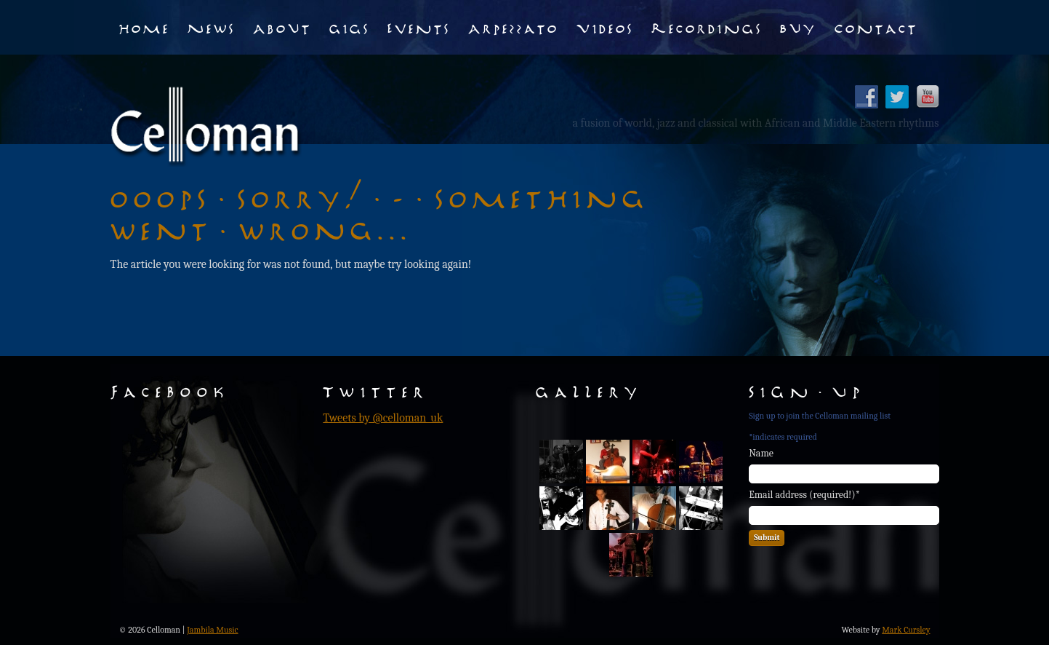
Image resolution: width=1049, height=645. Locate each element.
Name (761, 453)
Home (144, 27)
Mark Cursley (906, 630)
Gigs (349, 27)
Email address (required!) (804, 494)
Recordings (707, 27)
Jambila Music (212, 630)
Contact (876, 27)
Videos (605, 27)
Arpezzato (513, 27)
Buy (798, 27)
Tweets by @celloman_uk (383, 417)
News (212, 27)
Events (419, 27)
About (282, 27)
